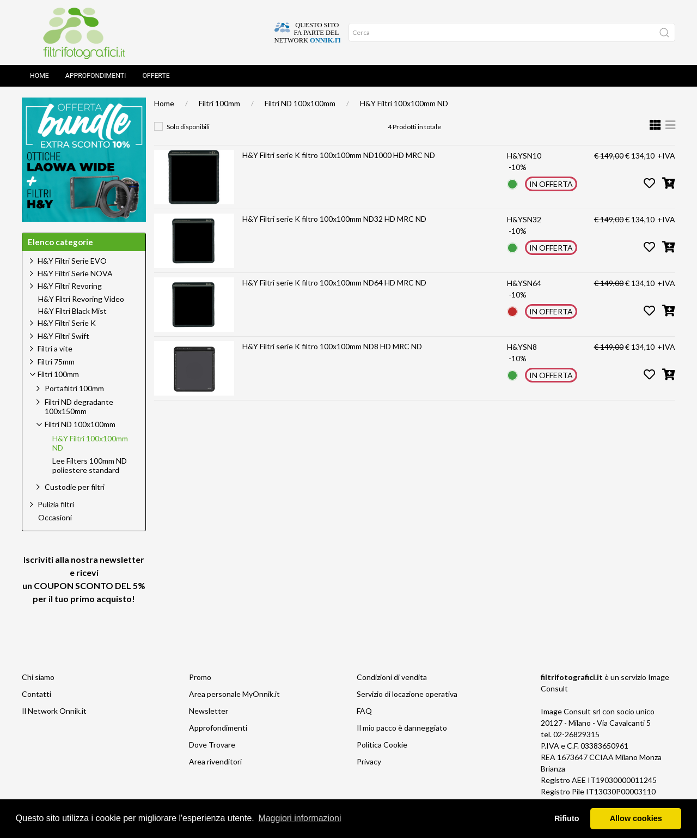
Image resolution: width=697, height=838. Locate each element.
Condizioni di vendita (392, 677)
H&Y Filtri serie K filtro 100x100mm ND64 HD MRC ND (334, 282)
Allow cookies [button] (636, 818)
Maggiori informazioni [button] (299, 818)
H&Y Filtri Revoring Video (81, 299)
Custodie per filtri (75, 486)
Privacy (369, 761)
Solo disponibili (188, 127)
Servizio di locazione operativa (407, 694)
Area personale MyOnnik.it (234, 694)
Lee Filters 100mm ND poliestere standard (89, 466)
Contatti (36, 694)
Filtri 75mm (56, 361)
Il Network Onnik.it (54, 710)
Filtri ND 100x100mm (300, 103)
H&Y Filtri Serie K (67, 322)
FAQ (364, 710)
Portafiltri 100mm (74, 388)
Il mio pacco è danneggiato (402, 727)
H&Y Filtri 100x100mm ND (404, 103)
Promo (200, 677)
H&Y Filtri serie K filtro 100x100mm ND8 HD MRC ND (332, 346)
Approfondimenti (95, 76)
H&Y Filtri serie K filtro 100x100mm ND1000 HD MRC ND (338, 155)
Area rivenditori (215, 761)
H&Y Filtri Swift (63, 336)
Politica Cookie (382, 744)
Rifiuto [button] (566, 818)
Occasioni (55, 517)
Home (39, 76)
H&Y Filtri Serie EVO (72, 260)
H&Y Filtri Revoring (70, 285)
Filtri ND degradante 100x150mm (79, 406)
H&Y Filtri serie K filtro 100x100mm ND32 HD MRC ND (334, 218)
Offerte (155, 76)
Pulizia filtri (56, 504)
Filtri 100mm (219, 103)
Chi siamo (38, 677)
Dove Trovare (212, 744)
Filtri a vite (55, 348)
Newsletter (208, 710)
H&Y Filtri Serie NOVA (75, 273)
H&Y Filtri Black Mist (72, 311)
